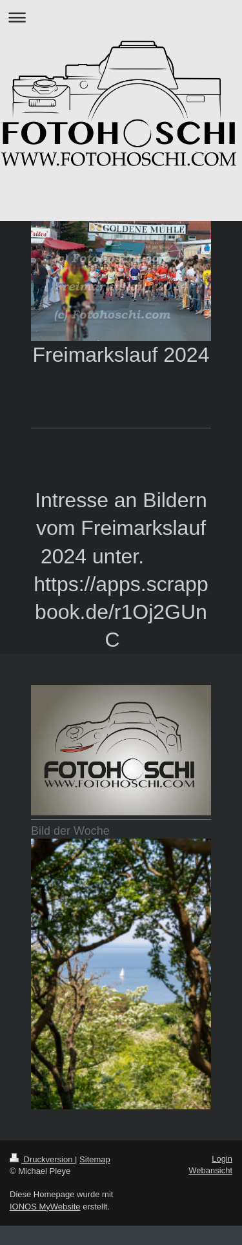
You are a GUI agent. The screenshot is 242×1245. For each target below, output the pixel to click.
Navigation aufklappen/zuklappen (121, 17)
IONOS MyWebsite (45, 1206)
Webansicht (210, 1170)
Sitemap (94, 1159)
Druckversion (42, 1159)
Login (222, 1159)
